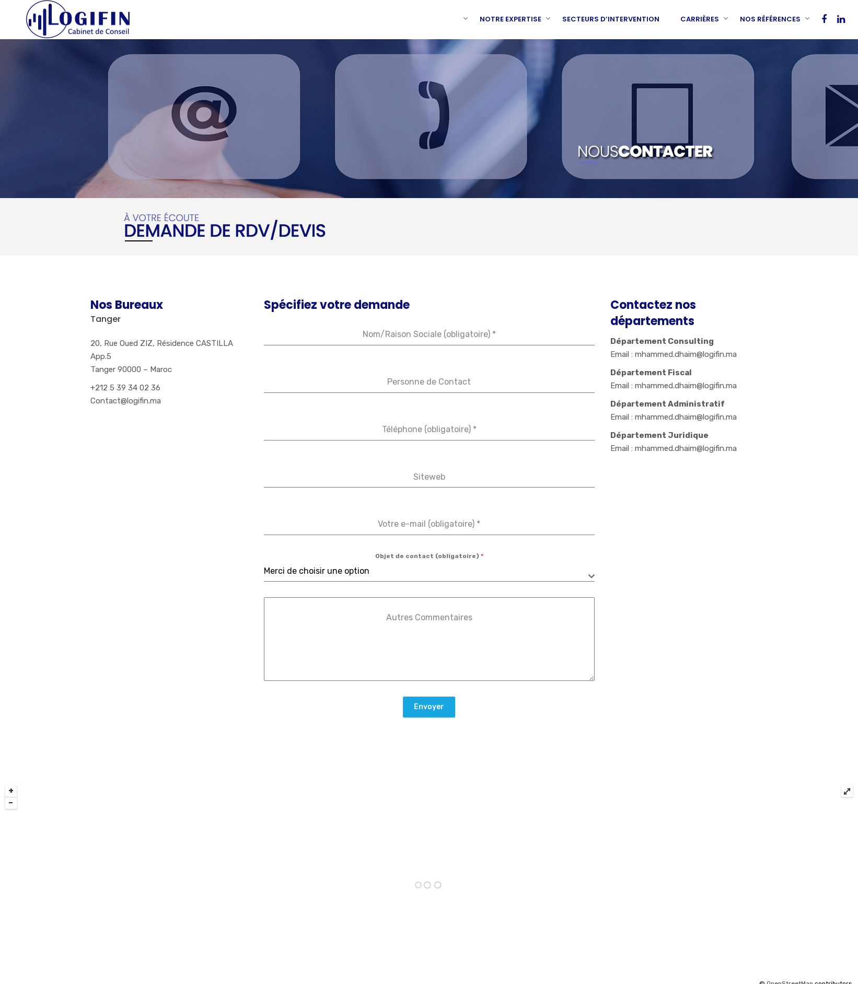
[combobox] (429, 571)
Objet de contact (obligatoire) (429, 556)
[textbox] (426, 571)
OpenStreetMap (790, 978)
